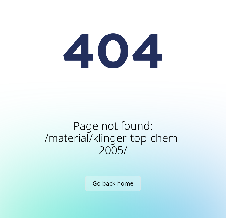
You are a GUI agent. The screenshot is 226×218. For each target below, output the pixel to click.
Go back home (112, 183)
